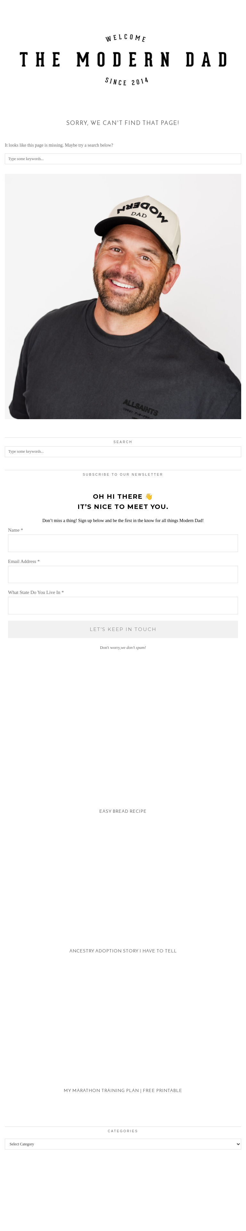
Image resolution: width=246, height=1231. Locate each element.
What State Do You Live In (36, 592)
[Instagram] (15, 1190)
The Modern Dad (39, 1213)
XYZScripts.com (151, 1228)
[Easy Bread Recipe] (123, 762)
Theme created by (214, 1217)
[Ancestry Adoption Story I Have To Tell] (123, 902)
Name (15, 530)
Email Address (24, 561)
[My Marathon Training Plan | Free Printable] (123, 1041)
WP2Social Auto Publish (100, 1228)
